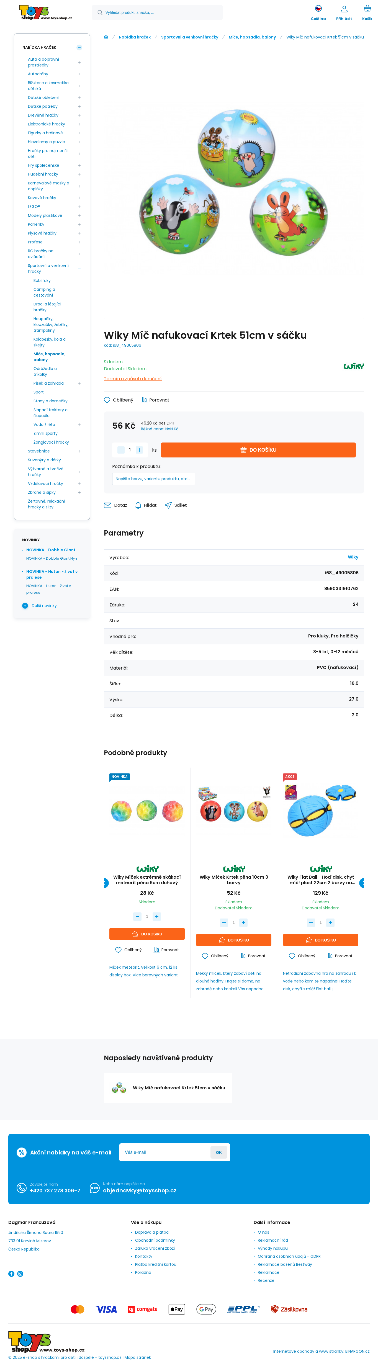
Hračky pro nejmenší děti (48, 153)
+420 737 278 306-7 (55, 1190)
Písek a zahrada (49, 383)
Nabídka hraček (135, 37)
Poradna (143, 1272)
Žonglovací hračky (51, 442)
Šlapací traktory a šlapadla (51, 412)
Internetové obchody (293, 1351)
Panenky (36, 224)
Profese (35, 242)
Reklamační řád (273, 1240)
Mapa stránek (138, 1357)
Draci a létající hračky (47, 307)
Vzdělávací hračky (45, 483)
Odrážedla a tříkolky (45, 371)
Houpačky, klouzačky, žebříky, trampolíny (51, 324)
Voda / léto (44, 424)
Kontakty (143, 1256)
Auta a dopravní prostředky (43, 62)
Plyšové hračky (42, 233)
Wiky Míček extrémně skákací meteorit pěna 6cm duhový (147, 880)
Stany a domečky (51, 401)
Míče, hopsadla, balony (252, 37)
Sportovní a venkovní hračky (189, 37)
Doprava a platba (152, 1232)
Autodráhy (38, 74)
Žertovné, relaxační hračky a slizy (46, 504)
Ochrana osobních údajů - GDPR (289, 1256)
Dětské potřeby (43, 106)
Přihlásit (218, 1152)
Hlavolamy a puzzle (46, 142)
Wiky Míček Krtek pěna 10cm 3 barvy (234, 880)
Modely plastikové (45, 215)
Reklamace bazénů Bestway (285, 1264)
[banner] (45, 13)
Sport (39, 392)
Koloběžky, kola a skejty (50, 342)
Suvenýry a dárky (44, 460)
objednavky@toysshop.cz (139, 1190)
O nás (263, 1232)
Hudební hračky (43, 174)
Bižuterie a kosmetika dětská (48, 85)
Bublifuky (42, 280)
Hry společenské (43, 165)
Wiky (353, 557)
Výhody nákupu (273, 1248)
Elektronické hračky (46, 124)
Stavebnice (39, 451)
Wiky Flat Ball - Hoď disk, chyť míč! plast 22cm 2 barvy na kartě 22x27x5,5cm (320, 880)
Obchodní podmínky (155, 1240)
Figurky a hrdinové (45, 133)
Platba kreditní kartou (155, 1264)
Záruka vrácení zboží (155, 1248)
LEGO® (34, 206)
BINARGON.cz (357, 1351)
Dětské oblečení (43, 97)
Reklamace (268, 1272)
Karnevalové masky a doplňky (48, 186)
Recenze (266, 1280)
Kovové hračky (42, 197)
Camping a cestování (44, 292)
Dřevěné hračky (43, 115)
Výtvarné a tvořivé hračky (45, 471)
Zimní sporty (46, 433)
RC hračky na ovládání (40, 253)
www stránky (331, 1351)
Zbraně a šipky (42, 492)
